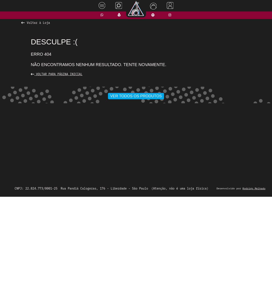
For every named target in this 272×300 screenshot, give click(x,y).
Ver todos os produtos (136, 195)
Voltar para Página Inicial (56, 74)
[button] (122, 187)
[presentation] (56, 138)
